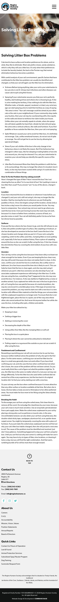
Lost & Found (6, 549)
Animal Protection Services (11, 553)
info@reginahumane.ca (15, 493)
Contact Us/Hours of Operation (13, 546)
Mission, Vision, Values (10, 523)
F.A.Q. (3, 516)
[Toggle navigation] (54, 7)
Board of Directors (8, 534)
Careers (4, 512)
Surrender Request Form (10, 564)
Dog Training (6, 560)
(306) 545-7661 (11, 489)
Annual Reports (7, 530)
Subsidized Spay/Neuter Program (14, 556)
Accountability (7, 520)
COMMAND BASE (41, 599)
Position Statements (9, 527)
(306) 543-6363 (14, 486)
